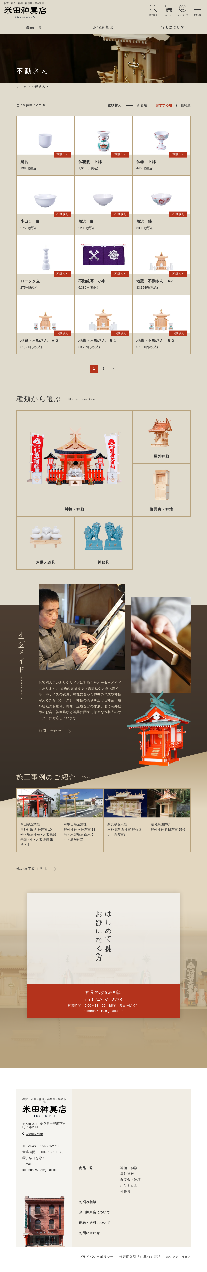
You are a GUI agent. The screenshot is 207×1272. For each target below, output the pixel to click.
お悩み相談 (103, 27)
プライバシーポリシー (96, 1257)
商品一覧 (34, 27)
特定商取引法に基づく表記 (139, 1257)
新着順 (142, 105)
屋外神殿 (127, 1174)
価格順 (186, 105)
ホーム (21, 86)
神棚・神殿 (128, 1168)
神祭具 (125, 1192)
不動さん (38, 86)
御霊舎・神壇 (130, 1180)
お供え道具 (128, 1186)
